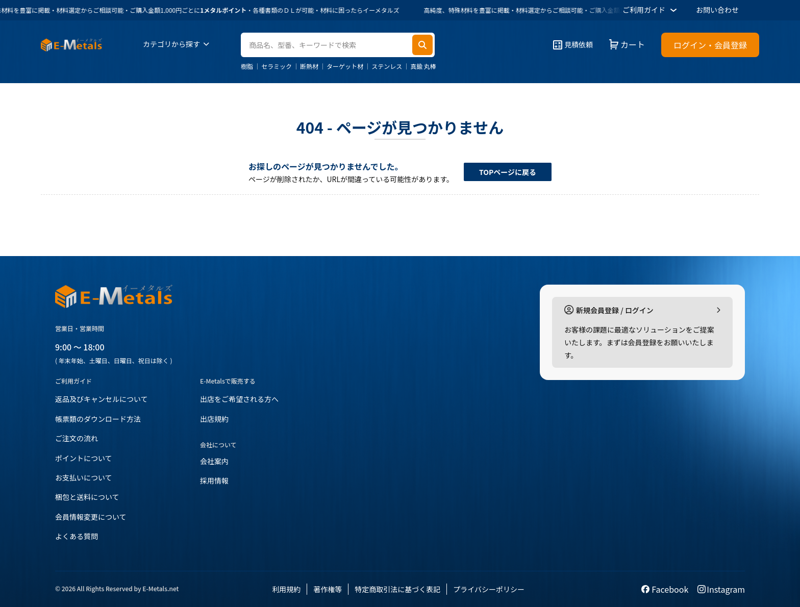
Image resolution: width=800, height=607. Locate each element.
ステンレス (386, 66)
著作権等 (327, 589)
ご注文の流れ (76, 438)
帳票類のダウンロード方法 (98, 419)
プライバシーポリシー (488, 589)
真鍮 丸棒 (423, 66)
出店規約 (214, 419)
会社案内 (214, 461)
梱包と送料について (87, 497)
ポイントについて (83, 458)
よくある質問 (76, 536)
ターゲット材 (345, 66)
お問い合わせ (717, 10)
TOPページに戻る (507, 172)
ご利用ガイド (651, 10)
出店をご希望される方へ (239, 399)
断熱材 (309, 66)
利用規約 (286, 589)
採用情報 (214, 480)
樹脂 (247, 66)
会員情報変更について (91, 517)
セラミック (276, 66)
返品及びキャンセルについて (101, 399)
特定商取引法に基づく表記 (397, 589)
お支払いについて (83, 477)
